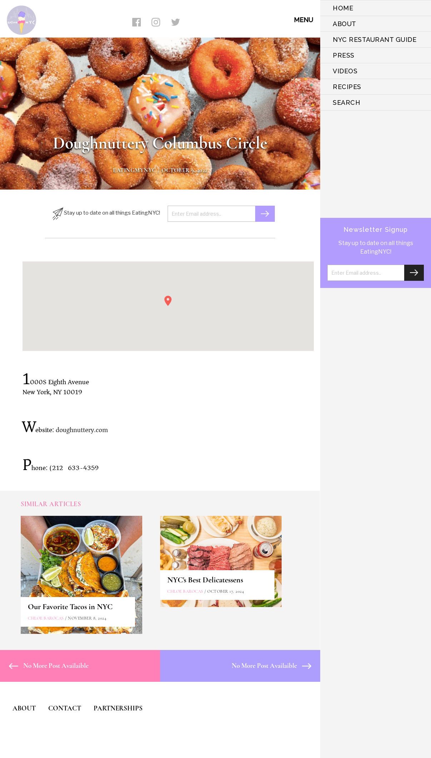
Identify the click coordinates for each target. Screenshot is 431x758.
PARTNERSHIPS (118, 708)
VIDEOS (345, 71)
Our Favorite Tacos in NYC (70, 606)
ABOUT (344, 24)
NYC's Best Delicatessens (205, 580)
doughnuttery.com (82, 430)
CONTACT (64, 708)
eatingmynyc (134, 170)
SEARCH (346, 102)
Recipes (347, 87)
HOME (343, 8)
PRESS (344, 55)
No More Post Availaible (49, 665)
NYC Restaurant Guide (374, 39)
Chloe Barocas (46, 618)
